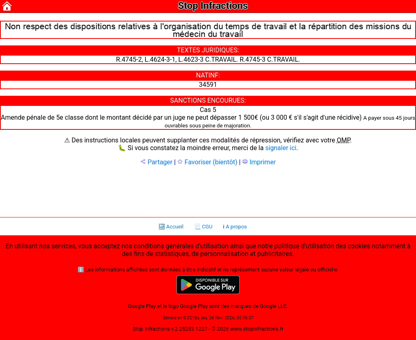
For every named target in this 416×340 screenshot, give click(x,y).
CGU (207, 227)
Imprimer (259, 162)
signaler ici (281, 148)
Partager (156, 162)
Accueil (174, 227)
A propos (236, 227)
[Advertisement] (208, 190)
